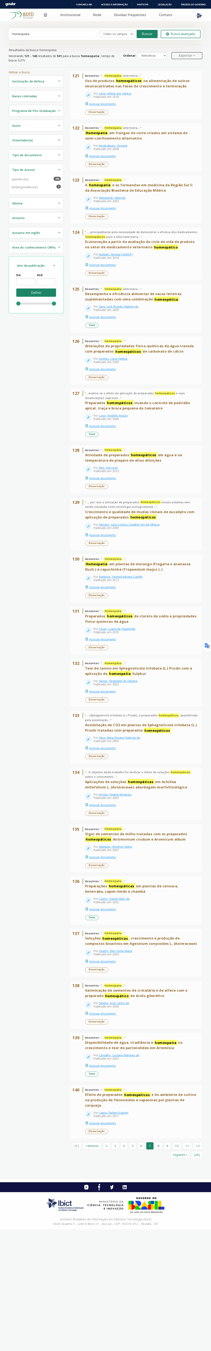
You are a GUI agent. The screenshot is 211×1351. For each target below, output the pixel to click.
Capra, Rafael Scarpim (116, 1232)
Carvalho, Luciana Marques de (122, 1169)
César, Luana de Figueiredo (120, 695)
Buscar (147, 34)
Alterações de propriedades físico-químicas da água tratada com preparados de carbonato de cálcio (139, 386)
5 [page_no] (133, 1268)
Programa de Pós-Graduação (34, 111)
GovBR (10, 4)
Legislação (165, 4)
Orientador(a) (22, 140)
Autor (16, 125)
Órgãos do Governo (193, 4)
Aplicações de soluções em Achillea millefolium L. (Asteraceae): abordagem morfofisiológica (139, 866)
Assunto (18, 218)
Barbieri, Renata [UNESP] (118, 278)
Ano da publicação (31, 265)
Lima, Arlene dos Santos (118, 96)
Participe (143, 4)
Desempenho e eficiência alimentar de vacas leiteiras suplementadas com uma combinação (136, 326)
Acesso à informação (114, 4)
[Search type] (117, 34)
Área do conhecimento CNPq (33, 247)
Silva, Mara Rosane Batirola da (122, 815)
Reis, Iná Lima (111, 518)
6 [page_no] (141, 1268)
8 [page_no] (158, 1268)
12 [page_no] (198, 1268)
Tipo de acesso (23, 170)
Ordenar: (129, 55)
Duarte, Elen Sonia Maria (118, 1054)
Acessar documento (105, 107)
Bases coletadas (24, 96)
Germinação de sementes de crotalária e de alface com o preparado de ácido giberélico (139, 1102)
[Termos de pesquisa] (53, 33)
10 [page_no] (177, 1268)
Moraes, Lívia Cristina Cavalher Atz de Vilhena (132, 580)
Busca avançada (180, 34)
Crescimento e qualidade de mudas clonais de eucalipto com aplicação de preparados (138, 570)
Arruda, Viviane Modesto (118, 877)
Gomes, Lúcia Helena (116, 399)
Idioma (17, 203)
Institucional (70, 15)
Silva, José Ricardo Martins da (121, 336)
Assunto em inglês (26, 233)
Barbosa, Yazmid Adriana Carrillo (123, 638)
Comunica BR (84, 4)
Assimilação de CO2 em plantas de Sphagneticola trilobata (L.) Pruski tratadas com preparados (140, 805)
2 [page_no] (107, 1268)
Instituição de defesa (28, 81)
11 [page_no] (187, 1268)
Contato (165, 15)
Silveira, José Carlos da (117, 1112)
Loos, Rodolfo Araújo (116, 461)
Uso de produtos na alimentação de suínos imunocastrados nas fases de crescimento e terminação (140, 86)
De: (18, 275)
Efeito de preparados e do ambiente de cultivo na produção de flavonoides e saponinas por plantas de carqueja (141, 1219)
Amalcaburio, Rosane (116, 153)
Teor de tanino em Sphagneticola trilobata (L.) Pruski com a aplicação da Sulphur (141, 742)
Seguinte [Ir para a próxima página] (180, 1277)
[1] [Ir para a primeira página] (77, 1268)
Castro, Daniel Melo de (117, 991)
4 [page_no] (124, 1268)
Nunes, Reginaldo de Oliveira (121, 752)
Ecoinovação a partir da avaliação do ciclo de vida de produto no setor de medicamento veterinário (135, 266)
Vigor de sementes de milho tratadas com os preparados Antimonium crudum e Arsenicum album (139, 924)
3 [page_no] (115, 1268)
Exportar (186, 55)
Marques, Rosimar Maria (118, 934)
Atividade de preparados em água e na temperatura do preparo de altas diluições (136, 508)
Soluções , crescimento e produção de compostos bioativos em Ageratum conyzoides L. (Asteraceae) (135, 1041)
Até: (40, 275)
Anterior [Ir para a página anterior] (92, 1268)
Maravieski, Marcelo (115, 211)
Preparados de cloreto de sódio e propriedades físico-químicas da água (131, 685)
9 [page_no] (167, 1268)
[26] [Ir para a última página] (197, 1277)
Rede (97, 15)
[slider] (18, 303)
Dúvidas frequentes (130, 15)
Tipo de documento (27, 155)
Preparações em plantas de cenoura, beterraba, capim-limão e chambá (134, 981)
